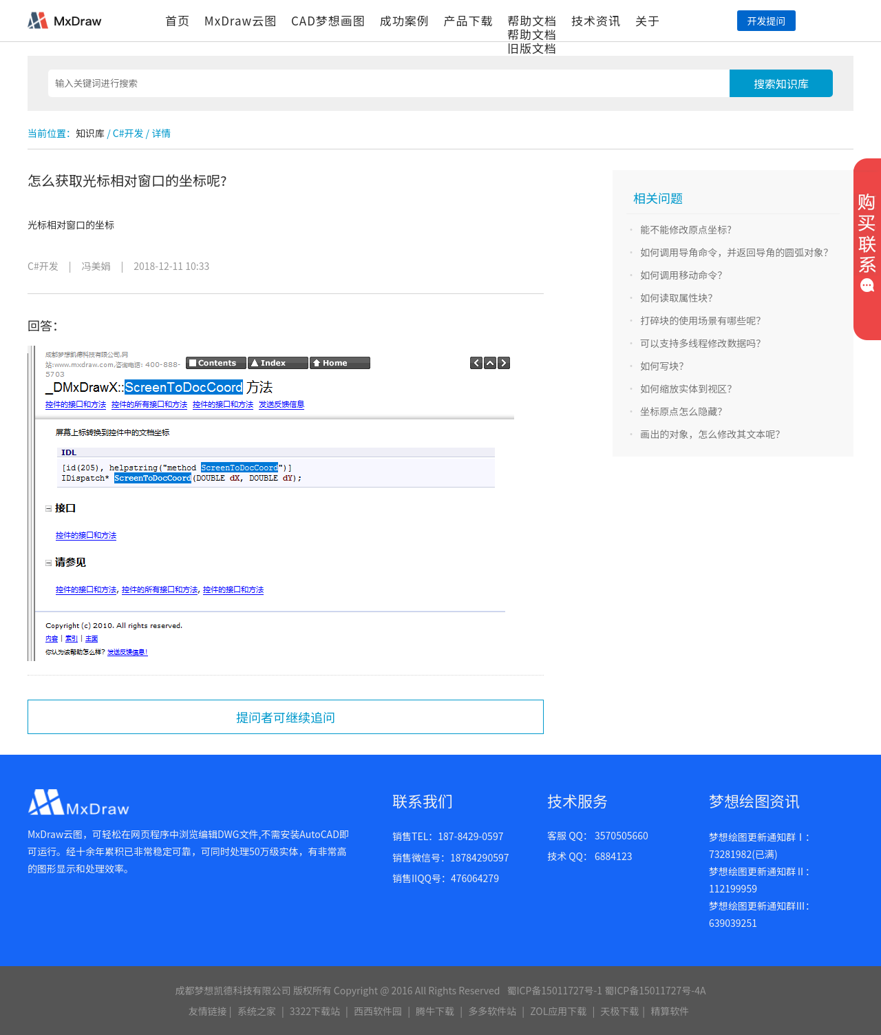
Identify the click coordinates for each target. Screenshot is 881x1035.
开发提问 (766, 21)
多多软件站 (492, 1011)
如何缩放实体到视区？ (688, 388)
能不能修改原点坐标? (686, 229)
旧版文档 (532, 47)
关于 (647, 20)
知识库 (90, 133)
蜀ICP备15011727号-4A (654, 990)
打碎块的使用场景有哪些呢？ (702, 320)
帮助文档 (532, 20)
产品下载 (468, 20)
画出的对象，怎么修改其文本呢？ (712, 434)
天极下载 (619, 1011)
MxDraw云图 (240, 20)
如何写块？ (664, 366)
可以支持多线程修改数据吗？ (702, 343)
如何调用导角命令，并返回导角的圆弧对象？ (736, 252)
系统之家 (256, 1011)
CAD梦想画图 (328, 20)
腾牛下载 (435, 1011)
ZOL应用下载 (558, 1011)
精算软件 (669, 1011)
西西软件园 (378, 1011)
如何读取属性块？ (678, 297)
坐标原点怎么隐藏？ (683, 411)
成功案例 (404, 20)
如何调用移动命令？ (683, 275)
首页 (177, 20)
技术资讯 (596, 20)
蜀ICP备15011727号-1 (554, 990)
